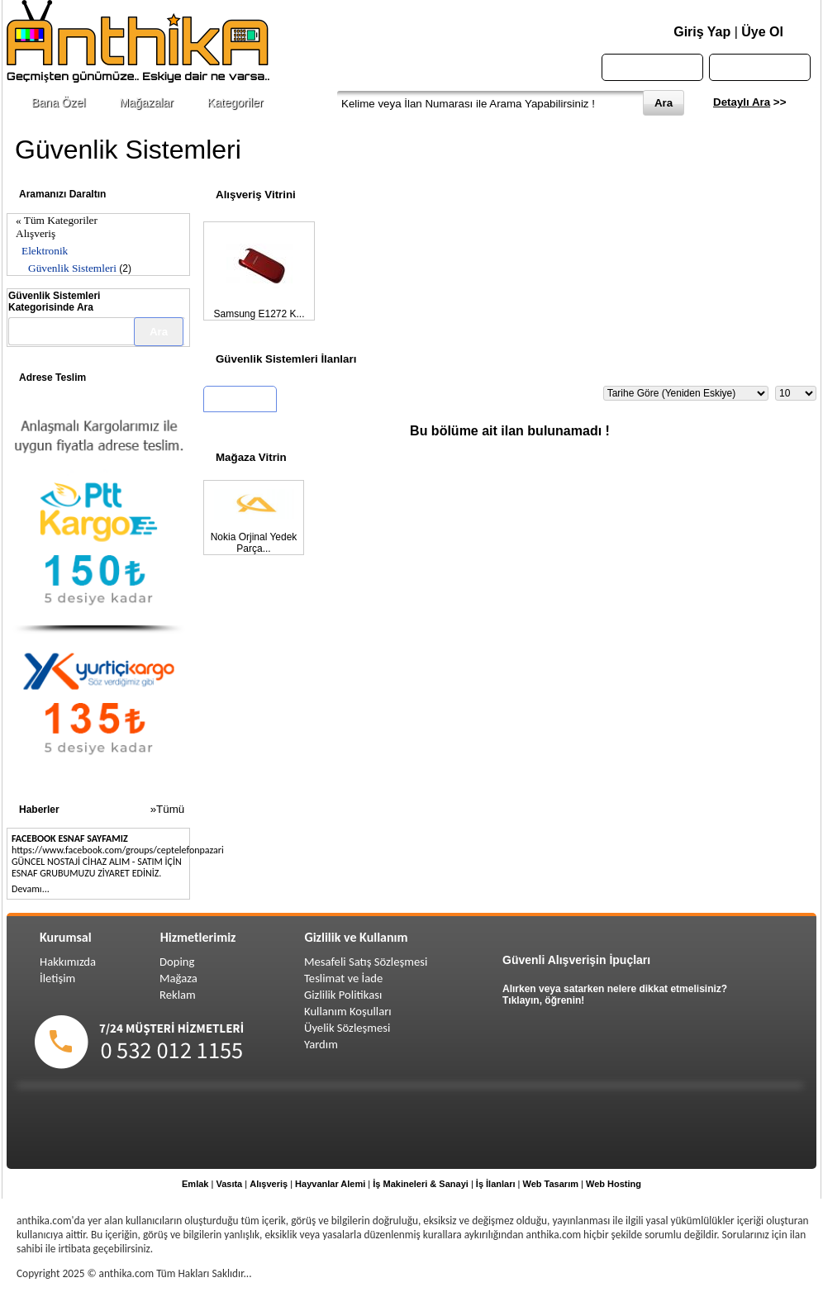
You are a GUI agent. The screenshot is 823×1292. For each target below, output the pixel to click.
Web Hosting (613, 1184)
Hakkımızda (68, 961)
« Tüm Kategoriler (57, 220)
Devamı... (31, 889)
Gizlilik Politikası (343, 994)
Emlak (195, 1184)
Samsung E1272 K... (258, 314)
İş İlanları (496, 1184)
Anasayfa (652, 67)
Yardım (321, 1044)
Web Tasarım (550, 1184)
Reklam (177, 994)
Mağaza (178, 978)
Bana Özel (58, 102)
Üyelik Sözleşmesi (347, 1027)
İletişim (57, 978)
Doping (176, 961)
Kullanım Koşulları (348, 1011)
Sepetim (759, 67)
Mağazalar (146, 102)
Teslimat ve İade (343, 978)
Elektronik (44, 251)
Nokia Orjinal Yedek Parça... (254, 542)
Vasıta (229, 1184)
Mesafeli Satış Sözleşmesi (365, 961)
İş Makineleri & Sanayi (421, 1184)
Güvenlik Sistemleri (72, 268)
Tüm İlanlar (240, 401)
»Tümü (167, 809)
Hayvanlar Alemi (330, 1184)
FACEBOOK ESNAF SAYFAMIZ (70, 838)
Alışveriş (35, 233)
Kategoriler (235, 102)
